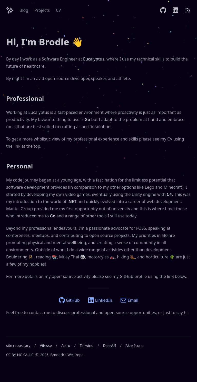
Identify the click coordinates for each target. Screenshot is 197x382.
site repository (18, 345)
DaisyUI (109, 345)
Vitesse (46, 345)
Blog (23, 10)
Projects (42, 10)
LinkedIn (100, 300)
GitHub (69, 300)
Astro (65, 345)
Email (129, 300)
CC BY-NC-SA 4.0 (20, 354)
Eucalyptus (93, 59)
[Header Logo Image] (9, 10)
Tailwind (87, 345)
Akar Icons (134, 345)
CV (58, 10)
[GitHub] (163, 10)
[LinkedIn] (175, 10)
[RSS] (188, 10)
